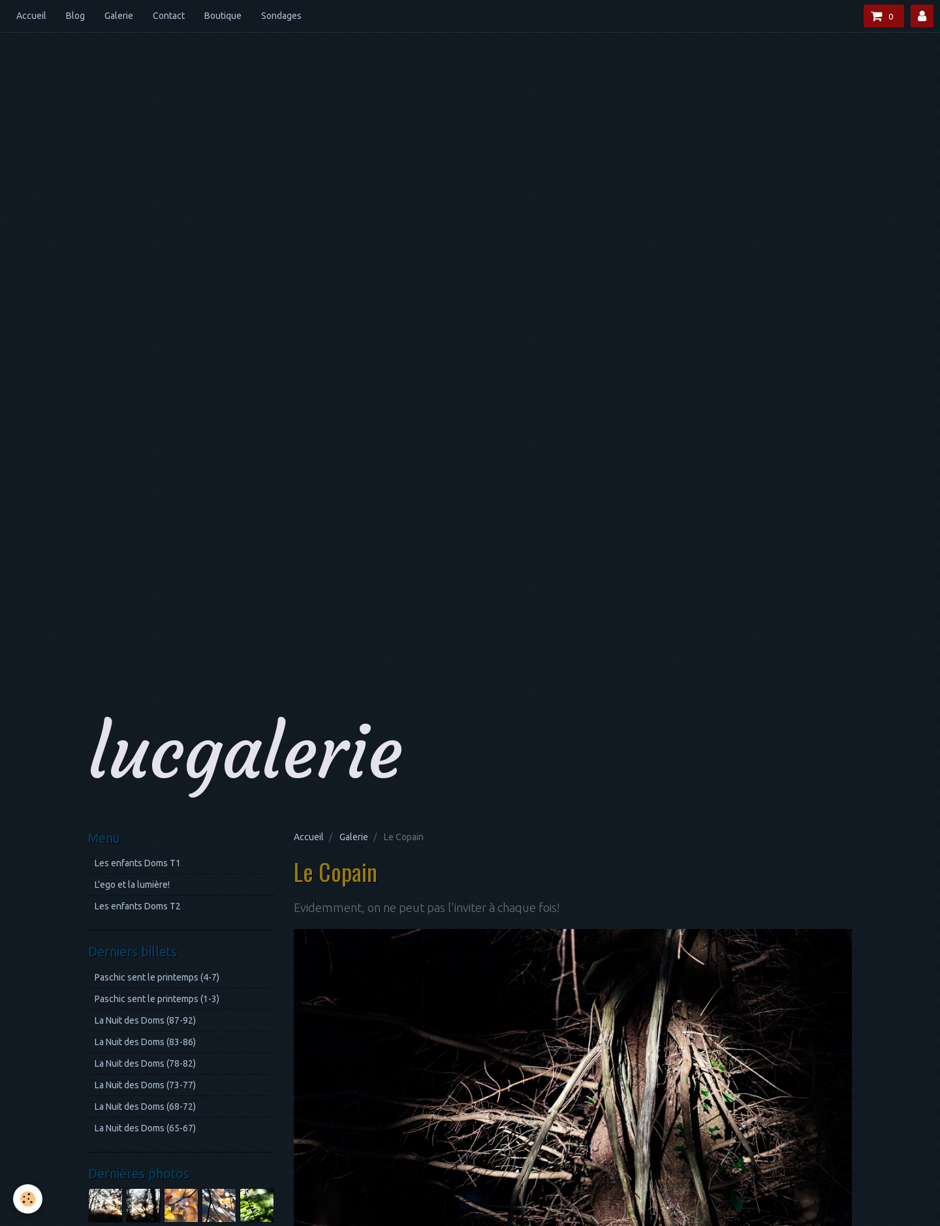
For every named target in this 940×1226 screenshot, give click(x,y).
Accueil (31, 15)
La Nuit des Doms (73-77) (145, 1085)
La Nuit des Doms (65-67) (145, 1128)
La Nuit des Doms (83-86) (145, 1042)
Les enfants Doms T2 (138, 906)
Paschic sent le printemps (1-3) (157, 999)
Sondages (281, 15)
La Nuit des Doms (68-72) (145, 1106)
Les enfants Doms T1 (138, 863)
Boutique (223, 15)
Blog (75, 15)
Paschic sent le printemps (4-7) (157, 977)
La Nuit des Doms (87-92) (145, 1020)
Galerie (118, 15)
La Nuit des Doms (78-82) (145, 1063)
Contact (169, 15)
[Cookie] (27, 1199)
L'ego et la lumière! (132, 884)
